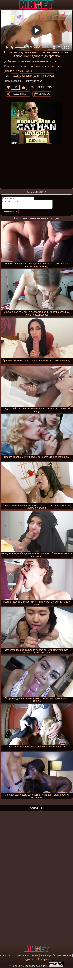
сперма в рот (26, 66)
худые (28, 70)
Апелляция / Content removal (56, 955)
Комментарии (45, 87)
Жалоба (44, 93)
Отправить (10, 211)
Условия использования (25, 955)
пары (15, 75)
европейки (26, 75)
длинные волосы (44, 75)
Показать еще (36, 807)
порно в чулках (14, 70)
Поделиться (20, 93)
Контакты (5, 955)
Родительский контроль (36, 959)
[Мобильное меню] (3, 4)
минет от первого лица (49, 66)
